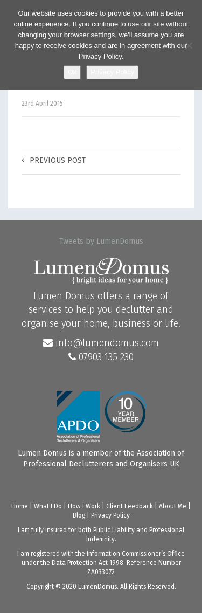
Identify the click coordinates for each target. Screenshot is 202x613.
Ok (72, 72)
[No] (188, 45)
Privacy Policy (110, 515)
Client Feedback (129, 506)
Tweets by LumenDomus (101, 241)
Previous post (54, 160)
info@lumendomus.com (101, 343)
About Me (172, 506)
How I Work (84, 506)
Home (19, 506)
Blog (79, 515)
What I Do (48, 506)
